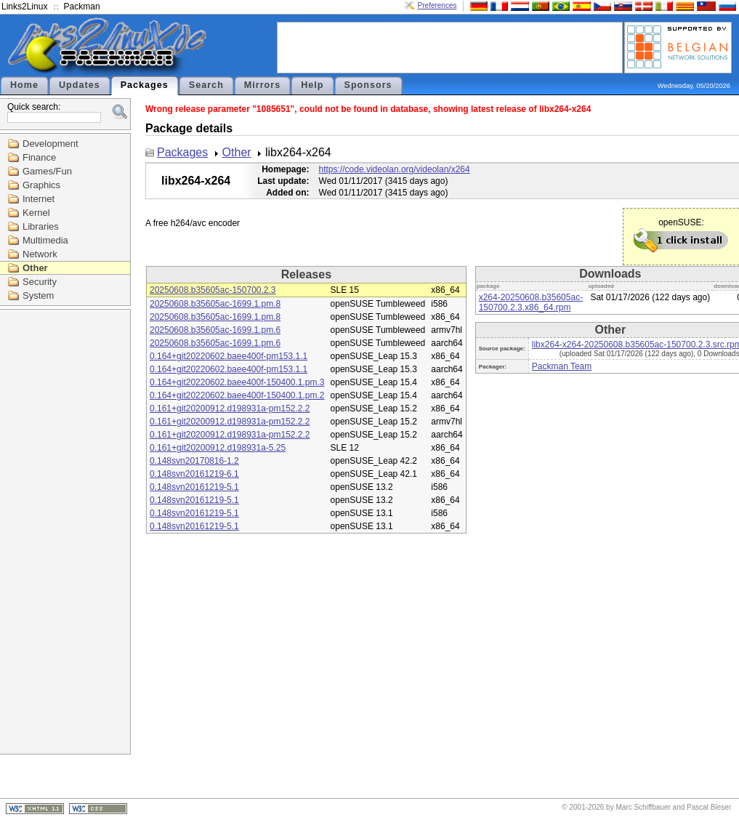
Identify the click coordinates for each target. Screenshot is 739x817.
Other (35, 267)
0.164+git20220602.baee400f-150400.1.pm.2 (237, 395)
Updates (79, 85)
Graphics (41, 185)
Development (50, 143)
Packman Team (561, 366)
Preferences (437, 5)
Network (40, 254)
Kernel (36, 212)
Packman (82, 6)
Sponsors (368, 85)
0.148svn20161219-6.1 (194, 474)
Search (206, 85)
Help (312, 85)
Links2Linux (24, 6)
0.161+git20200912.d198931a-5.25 (218, 448)
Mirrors (262, 85)
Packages (145, 85)
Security (40, 281)
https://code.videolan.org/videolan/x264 (394, 169)
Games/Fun (47, 171)
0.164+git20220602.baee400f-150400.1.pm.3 (237, 382)
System (38, 295)
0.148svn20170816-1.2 (194, 461)
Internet (38, 198)
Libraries (41, 226)
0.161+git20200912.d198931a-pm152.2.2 (230, 408)
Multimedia (45, 240)
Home (24, 85)
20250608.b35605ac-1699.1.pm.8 (215, 304)
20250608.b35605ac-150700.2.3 (213, 290)
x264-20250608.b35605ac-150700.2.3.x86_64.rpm (531, 302)
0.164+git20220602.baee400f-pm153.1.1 (228, 356)
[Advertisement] (450, 46)
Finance (39, 157)
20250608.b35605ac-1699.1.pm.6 (215, 330)
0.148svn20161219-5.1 (194, 487)
